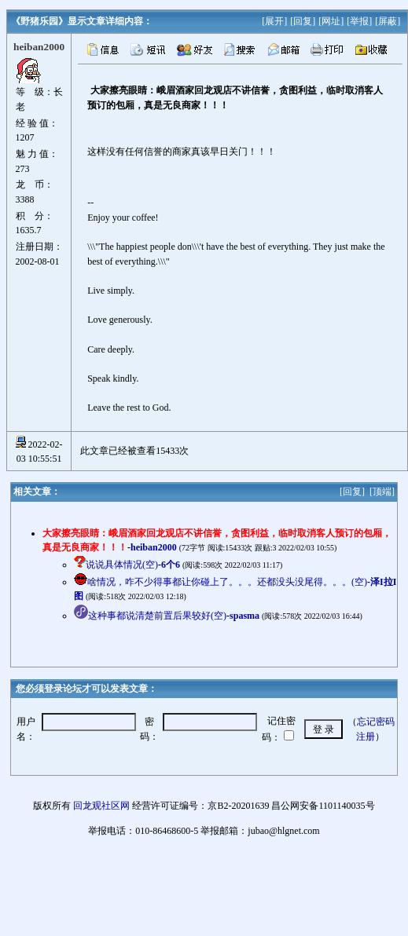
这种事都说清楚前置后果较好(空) (157, 615)
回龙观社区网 (101, 805)
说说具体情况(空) (122, 564)
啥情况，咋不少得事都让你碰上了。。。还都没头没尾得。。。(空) (227, 581)
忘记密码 (376, 721)
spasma (244, 615)
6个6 (170, 564)
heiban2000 (153, 547)
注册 (365, 736)
